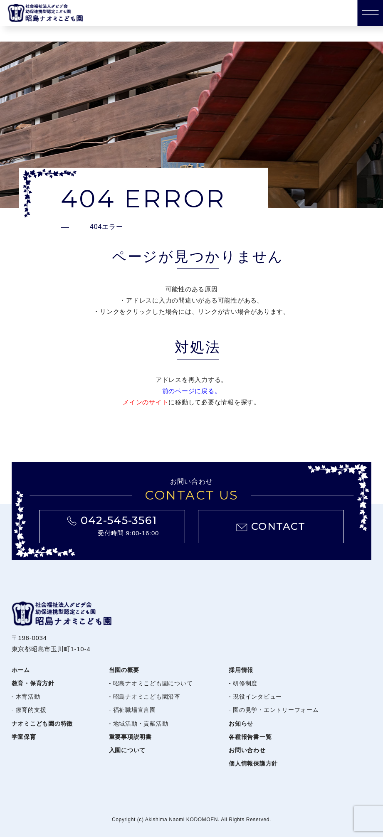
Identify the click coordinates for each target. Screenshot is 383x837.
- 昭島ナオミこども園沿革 (144, 696)
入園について (127, 750)
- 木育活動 (26, 696)
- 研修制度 (243, 683)
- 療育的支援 (29, 710)
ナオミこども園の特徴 (42, 723)
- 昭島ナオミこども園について (151, 683)
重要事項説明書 (130, 737)
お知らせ (241, 723)
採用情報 (241, 670)
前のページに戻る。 (191, 390)
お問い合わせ (247, 750)
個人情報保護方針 (253, 763)
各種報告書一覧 (250, 737)
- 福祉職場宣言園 (132, 710)
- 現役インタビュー (255, 696)
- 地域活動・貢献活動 (138, 723)
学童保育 (24, 737)
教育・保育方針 (33, 683)
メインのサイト (145, 402)
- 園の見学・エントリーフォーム (274, 710)
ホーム (21, 670)
